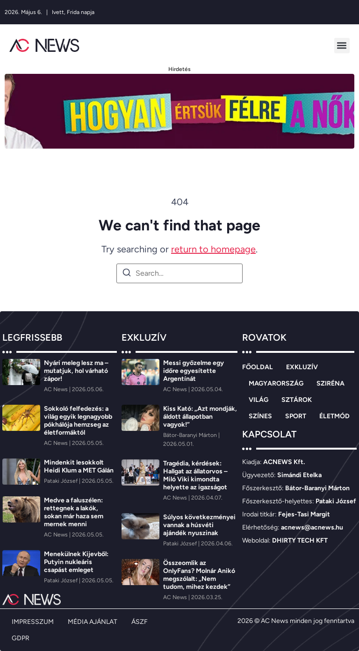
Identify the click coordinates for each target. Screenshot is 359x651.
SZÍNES (260, 416)
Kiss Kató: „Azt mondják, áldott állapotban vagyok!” (200, 417)
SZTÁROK (296, 400)
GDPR (20, 638)
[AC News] (56, 389)
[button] (342, 45)
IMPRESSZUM (33, 622)
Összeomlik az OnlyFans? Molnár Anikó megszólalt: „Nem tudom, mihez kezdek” (199, 575)
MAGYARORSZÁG (276, 383)
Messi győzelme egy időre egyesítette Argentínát (193, 371)
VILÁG (258, 400)
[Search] (127, 274)
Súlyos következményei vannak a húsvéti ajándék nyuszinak (199, 525)
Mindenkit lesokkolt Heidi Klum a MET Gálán (79, 466)
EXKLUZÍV (302, 367)
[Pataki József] (61, 481)
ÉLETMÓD (334, 416)
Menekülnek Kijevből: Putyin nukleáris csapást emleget (76, 562)
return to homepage (213, 249)
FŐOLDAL (257, 367)
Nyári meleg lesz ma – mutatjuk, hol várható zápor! (76, 371)
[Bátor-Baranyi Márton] (190, 435)
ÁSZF (139, 622)
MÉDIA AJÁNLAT (92, 622)
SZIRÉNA (330, 383)
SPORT (295, 416)
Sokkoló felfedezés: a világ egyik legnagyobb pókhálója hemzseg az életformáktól (78, 420)
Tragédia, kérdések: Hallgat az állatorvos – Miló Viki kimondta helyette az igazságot (195, 475)
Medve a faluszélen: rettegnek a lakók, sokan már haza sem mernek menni (73, 512)
